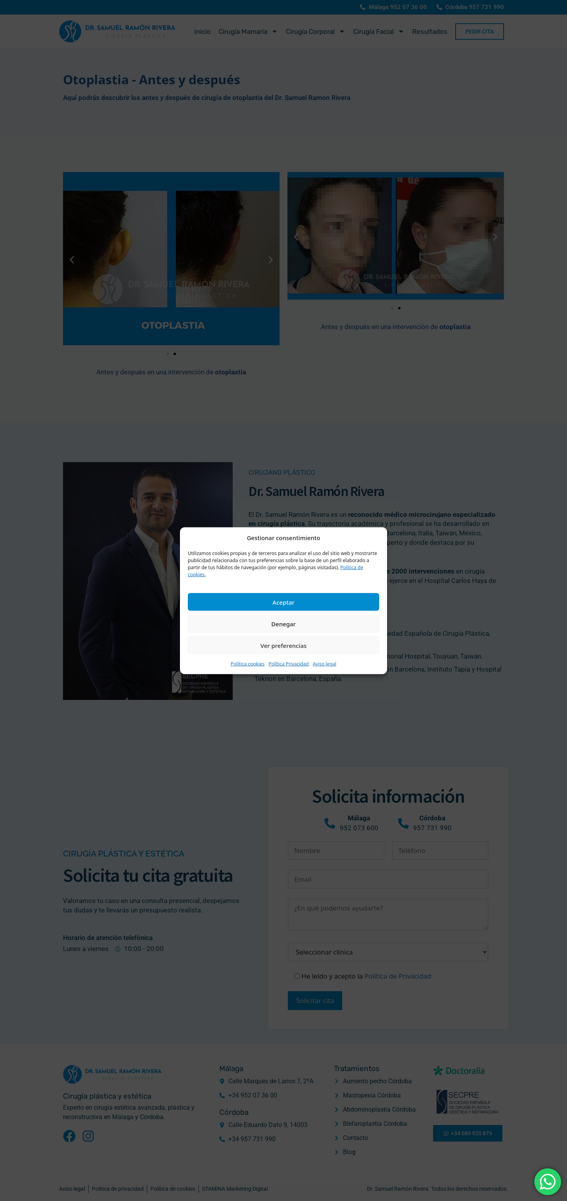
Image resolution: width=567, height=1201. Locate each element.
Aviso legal (324, 664)
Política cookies (248, 664)
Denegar (283, 623)
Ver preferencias (283, 645)
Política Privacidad (289, 664)
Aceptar (283, 602)
